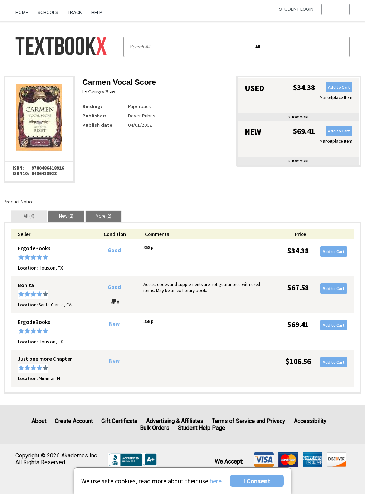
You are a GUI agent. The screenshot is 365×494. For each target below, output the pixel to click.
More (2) (103, 216)
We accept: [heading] (229, 462)
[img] (264, 459)
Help (96, 12)
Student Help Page (201, 428)
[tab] (29, 216)
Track (75, 12)
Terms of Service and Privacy (248, 421)
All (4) (29, 216)
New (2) (66, 216)
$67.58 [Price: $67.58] (298, 287)
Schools (48, 12)
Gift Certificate (119, 421)
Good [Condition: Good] (114, 250)
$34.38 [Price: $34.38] (298, 251)
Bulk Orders (154, 428)
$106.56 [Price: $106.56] (298, 361)
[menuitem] (24, 10)
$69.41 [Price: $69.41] (298, 324)
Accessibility (310, 421)
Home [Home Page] (21, 12)
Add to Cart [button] (339, 87)
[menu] (335, 12)
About (38, 421)
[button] (335, 12)
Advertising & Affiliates (174, 421)
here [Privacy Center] (216, 481)
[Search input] (236, 47)
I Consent (257, 481)
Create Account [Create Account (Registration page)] (74, 421)
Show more (298, 117)
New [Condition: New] (114, 324)
